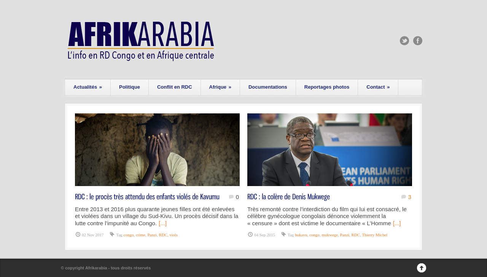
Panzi (151, 234)
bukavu (301, 234)
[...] (163, 223)
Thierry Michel (375, 234)
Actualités (87, 87)
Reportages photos (326, 87)
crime (140, 234)
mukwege (329, 234)
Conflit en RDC (174, 87)
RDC (163, 234)
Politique (129, 87)
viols (174, 234)
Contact (378, 87)
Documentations (267, 87)
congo (129, 234)
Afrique (220, 87)
